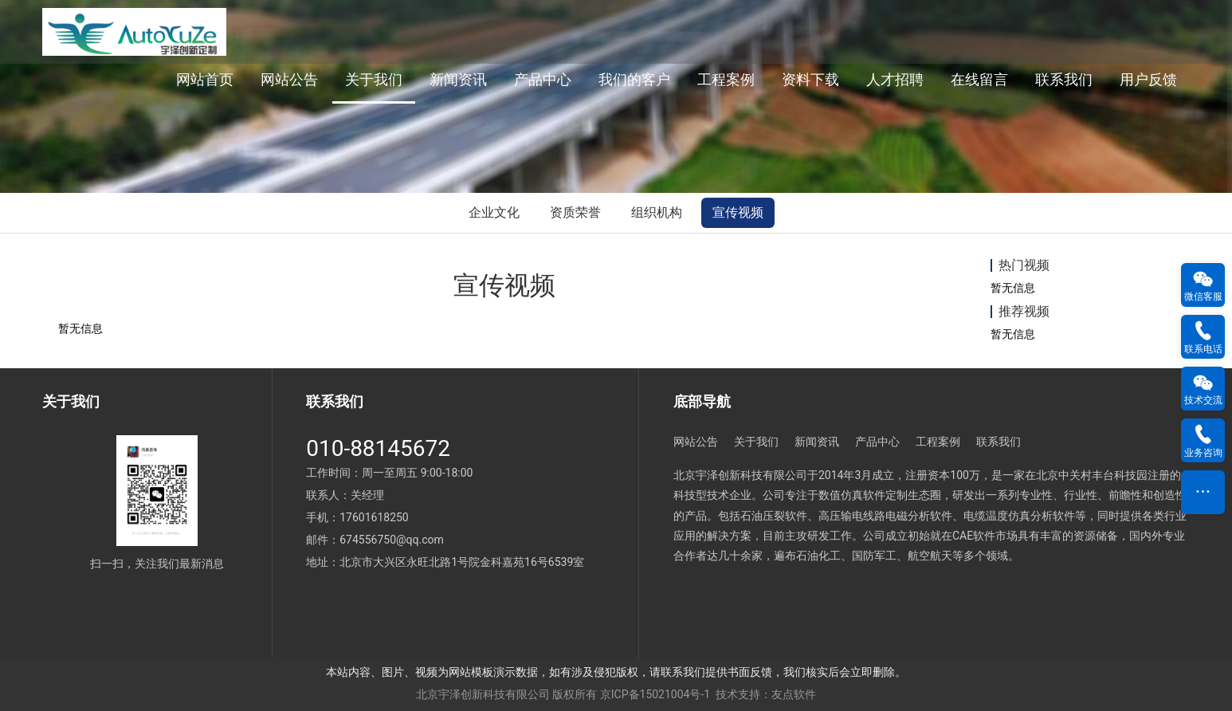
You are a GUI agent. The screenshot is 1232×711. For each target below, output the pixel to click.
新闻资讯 (458, 79)
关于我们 (373, 79)
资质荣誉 (575, 212)
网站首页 (204, 79)
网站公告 (289, 79)
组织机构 (656, 212)
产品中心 (542, 79)
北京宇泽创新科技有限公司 (483, 694)
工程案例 (726, 79)
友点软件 (793, 694)
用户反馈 (1148, 79)
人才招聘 (895, 79)
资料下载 (810, 79)
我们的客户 (634, 79)
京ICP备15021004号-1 (655, 694)
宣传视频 (737, 212)
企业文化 (494, 212)
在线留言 (979, 79)
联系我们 (1064, 79)
